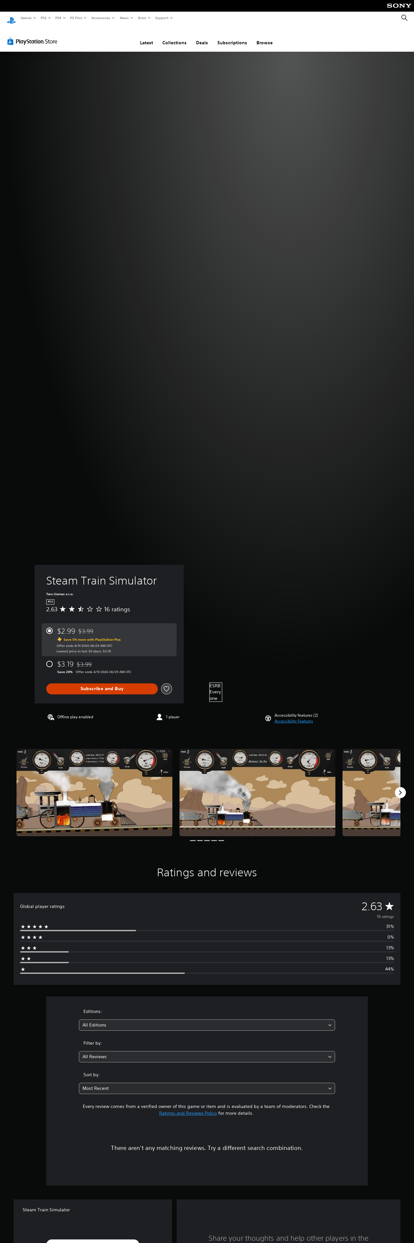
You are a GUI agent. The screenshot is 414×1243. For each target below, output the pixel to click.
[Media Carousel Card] (94, 786)
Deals (202, 36)
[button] (294, 715)
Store (141, 18)
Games (25, 18)
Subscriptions (232, 36)
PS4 (58, 18)
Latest (146, 36)
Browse (264, 36)
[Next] (400, 786)
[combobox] (207, 1019)
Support (161, 18)
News (124, 18)
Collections (174, 36)
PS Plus (76, 18)
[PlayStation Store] (33, 35)
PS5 (43, 18)
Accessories (100, 18)
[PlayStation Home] (11, 18)
